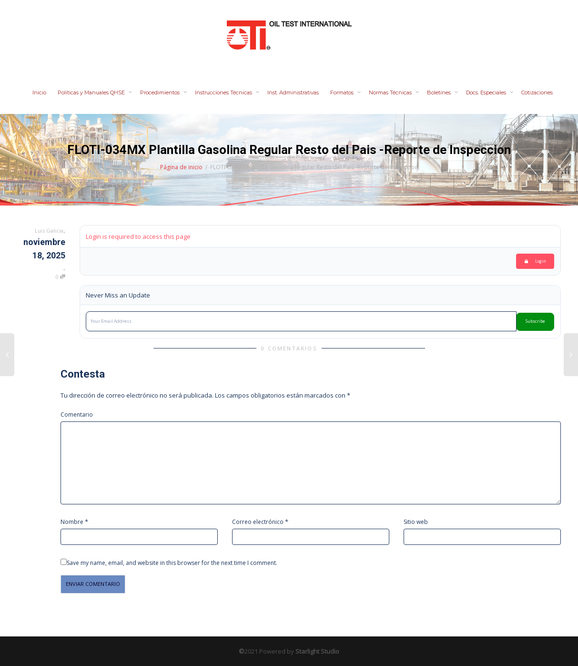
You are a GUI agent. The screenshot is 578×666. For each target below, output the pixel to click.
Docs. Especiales (486, 92)
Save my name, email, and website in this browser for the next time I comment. (172, 563)
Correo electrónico (258, 522)
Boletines (439, 92)
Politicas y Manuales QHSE (92, 92)
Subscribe (535, 321)
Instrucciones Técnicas (224, 92)
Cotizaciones (537, 92)
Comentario (77, 414)
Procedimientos (160, 92)
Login (535, 261)
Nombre (72, 522)
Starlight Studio (317, 651)
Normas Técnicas (391, 92)
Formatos (342, 92)
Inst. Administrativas (293, 92)
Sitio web (416, 522)
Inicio (39, 92)
